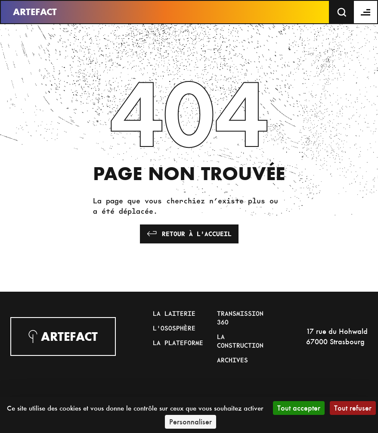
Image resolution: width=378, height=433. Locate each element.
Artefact (35, 12)
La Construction (240, 340)
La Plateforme (178, 342)
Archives (232, 359)
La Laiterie (174, 313)
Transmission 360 (240, 317)
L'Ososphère (174, 328)
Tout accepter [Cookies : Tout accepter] (298, 407)
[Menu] (366, 12)
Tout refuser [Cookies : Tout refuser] (353, 407)
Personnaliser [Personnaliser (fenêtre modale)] (190, 421)
